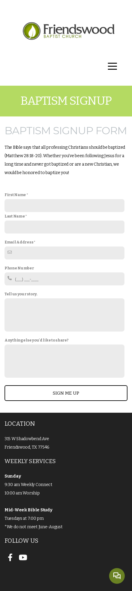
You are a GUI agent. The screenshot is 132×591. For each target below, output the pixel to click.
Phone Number (19, 268)
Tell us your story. (21, 294)
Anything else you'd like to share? (36, 340)
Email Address (19, 242)
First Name (15, 194)
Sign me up (66, 393)
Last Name (15, 216)
